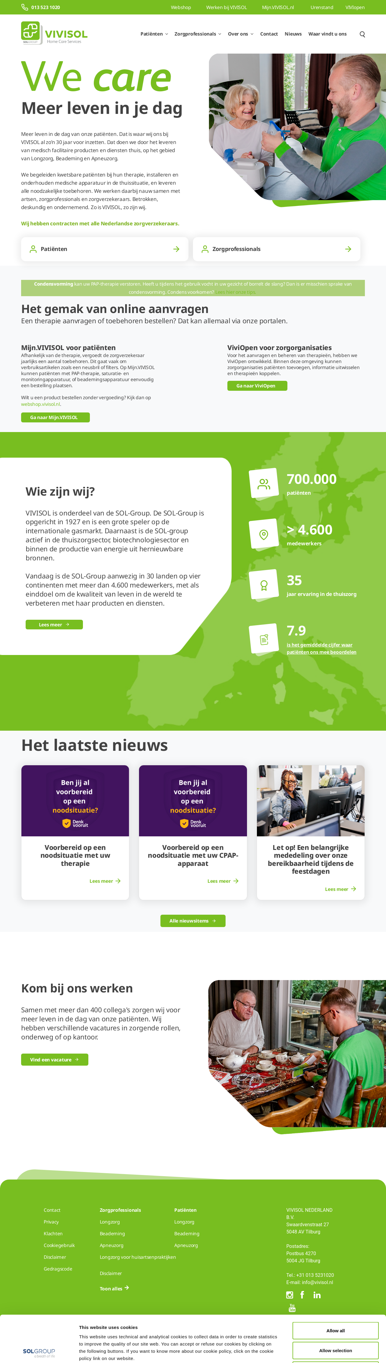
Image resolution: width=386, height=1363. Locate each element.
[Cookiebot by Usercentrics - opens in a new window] (39, 1351)
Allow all (336, 1283)
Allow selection (335, 1303)
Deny (335, 1323)
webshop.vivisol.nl (40, 404)
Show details (312, 1351)
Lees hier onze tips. (236, 292)
